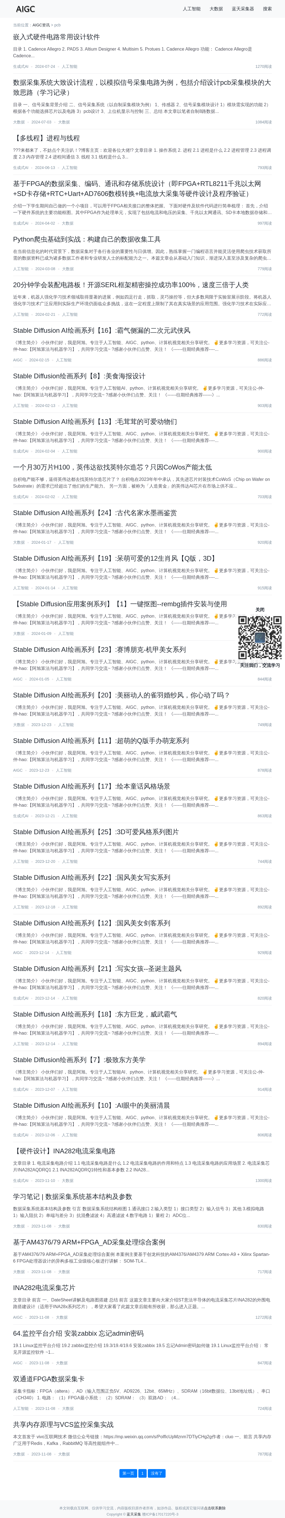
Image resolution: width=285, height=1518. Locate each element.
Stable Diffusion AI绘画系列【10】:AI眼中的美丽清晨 (91, 1105)
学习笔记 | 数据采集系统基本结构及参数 (72, 1196)
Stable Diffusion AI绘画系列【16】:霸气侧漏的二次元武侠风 (101, 330)
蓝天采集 (134, 1514)
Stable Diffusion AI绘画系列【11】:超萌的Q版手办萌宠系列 (101, 740)
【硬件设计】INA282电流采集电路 (64, 1151)
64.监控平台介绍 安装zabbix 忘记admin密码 (78, 1333)
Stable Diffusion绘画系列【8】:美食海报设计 (79, 376)
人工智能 (192, 8)
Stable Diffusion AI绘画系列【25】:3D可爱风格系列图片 (96, 832)
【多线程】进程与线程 (46, 138)
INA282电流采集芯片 (44, 1287)
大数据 (216, 8)
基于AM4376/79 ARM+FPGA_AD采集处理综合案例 (89, 1242)
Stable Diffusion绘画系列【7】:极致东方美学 (79, 1060)
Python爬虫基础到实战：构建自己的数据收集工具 (87, 239)
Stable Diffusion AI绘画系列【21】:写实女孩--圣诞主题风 (97, 968)
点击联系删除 (215, 1508)
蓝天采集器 (243, 8)
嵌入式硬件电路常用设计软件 (56, 37)
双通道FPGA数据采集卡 (49, 1379)
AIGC (18, 360)
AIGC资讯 (41, 25)
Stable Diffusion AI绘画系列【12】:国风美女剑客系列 (91, 923)
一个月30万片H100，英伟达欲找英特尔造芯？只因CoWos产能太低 (112, 467)
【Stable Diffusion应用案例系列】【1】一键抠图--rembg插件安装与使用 (120, 604)
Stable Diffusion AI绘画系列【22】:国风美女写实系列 (91, 877)
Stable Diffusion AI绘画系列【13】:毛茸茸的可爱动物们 (95, 421)
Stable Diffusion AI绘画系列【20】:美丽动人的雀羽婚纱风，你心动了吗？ (121, 695)
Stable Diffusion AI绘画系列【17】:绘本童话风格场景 (91, 786)
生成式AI (20, 66)
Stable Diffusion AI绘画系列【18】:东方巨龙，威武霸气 (95, 1014)
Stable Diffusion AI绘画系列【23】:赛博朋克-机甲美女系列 (99, 649)
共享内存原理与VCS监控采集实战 (63, 1424)
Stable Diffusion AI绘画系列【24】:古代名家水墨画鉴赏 (95, 512)
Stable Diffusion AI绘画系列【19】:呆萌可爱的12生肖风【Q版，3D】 (115, 558)
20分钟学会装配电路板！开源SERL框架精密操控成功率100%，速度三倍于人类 (131, 285)
